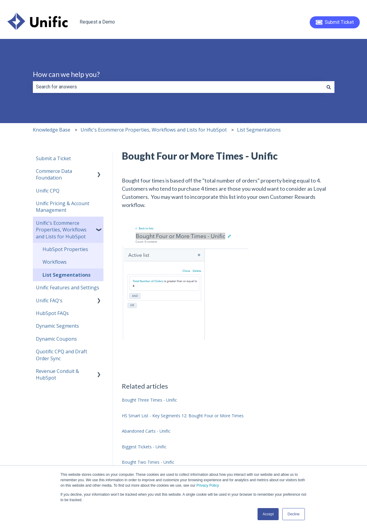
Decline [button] (293, 514)
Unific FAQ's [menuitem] (49, 300)
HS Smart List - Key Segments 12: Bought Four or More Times (183, 415)
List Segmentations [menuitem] (66, 275)
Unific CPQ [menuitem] (47, 190)
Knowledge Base (51, 129)
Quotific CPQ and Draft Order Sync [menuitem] (61, 354)
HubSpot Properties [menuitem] (65, 249)
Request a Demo (97, 22)
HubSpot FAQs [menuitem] (52, 313)
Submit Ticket (335, 22)
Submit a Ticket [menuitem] (53, 158)
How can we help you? (66, 74)
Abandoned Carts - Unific (146, 431)
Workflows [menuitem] (55, 262)
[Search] (328, 87)
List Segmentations (259, 129)
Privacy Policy (207, 485)
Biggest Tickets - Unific (144, 447)
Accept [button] (268, 514)
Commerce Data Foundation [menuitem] (54, 174)
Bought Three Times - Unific (149, 400)
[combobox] (178, 87)
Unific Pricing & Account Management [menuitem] (62, 206)
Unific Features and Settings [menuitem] (67, 287)
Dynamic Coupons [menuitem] (56, 339)
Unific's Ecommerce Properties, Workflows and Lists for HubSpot (154, 129)
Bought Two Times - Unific (148, 462)
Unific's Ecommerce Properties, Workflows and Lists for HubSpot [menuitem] (61, 230)
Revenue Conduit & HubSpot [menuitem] (57, 374)
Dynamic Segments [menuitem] (57, 326)
